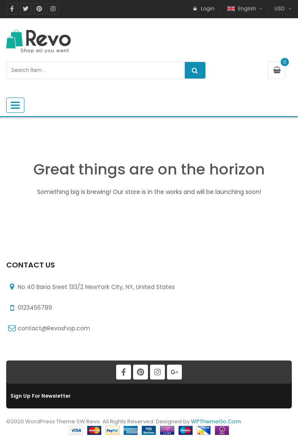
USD (279, 8)
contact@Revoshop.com (54, 328)
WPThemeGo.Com (216, 421)
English (242, 8)
